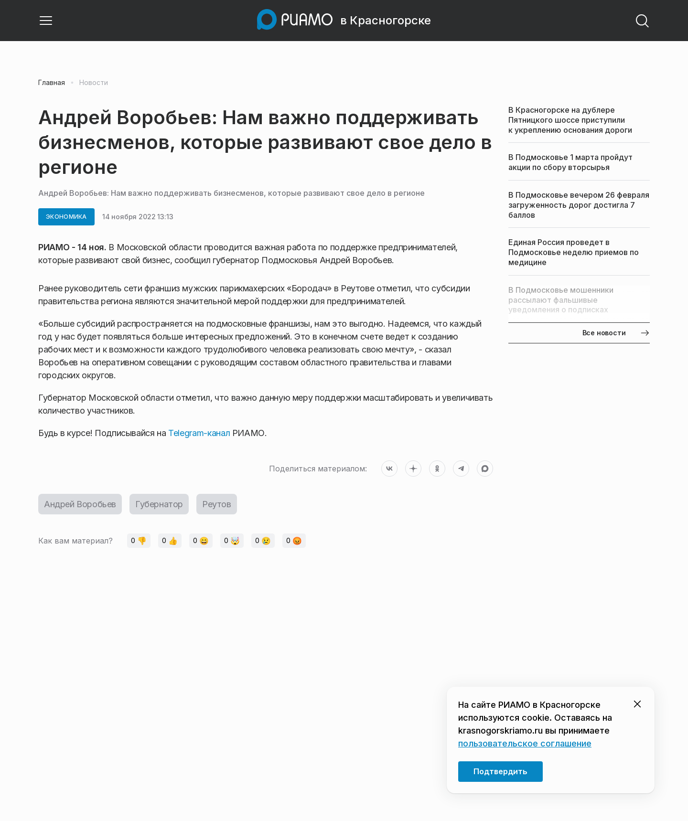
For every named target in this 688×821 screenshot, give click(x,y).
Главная (51, 82)
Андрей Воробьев (80, 504)
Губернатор (159, 504)
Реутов (216, 504)
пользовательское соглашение (524, 743)
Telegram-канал (199, 433)
